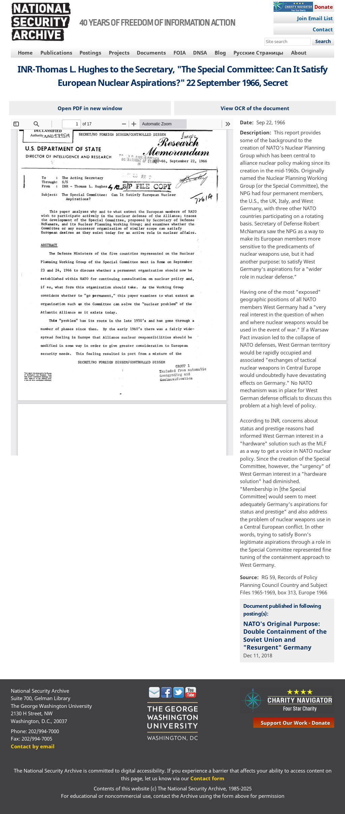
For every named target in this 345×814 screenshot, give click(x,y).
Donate (323, 6)
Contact (323, 29)
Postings (90, 52)
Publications (56, 52)
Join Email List (315, 18)
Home (25, 52)
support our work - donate (295, 722)
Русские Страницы (258, 52)
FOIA (180, 52)
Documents (151, 52)
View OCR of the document (255, 108)
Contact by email (33, 746)
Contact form (207, 778)
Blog (220, 52)
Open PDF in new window (90, 108)
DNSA (200, 52)
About (299, 52)
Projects (119, 52)
